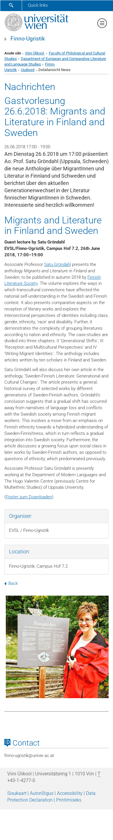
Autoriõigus (41, 793)
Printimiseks (68, 800)
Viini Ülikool (35, 53)
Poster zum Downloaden (29, 497)
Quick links (38, 5)
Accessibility (69, 793)
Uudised (27, 70)
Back (11, 583)
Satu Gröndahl (57, 264)
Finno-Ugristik (27, 39)
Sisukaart (16, 793)
